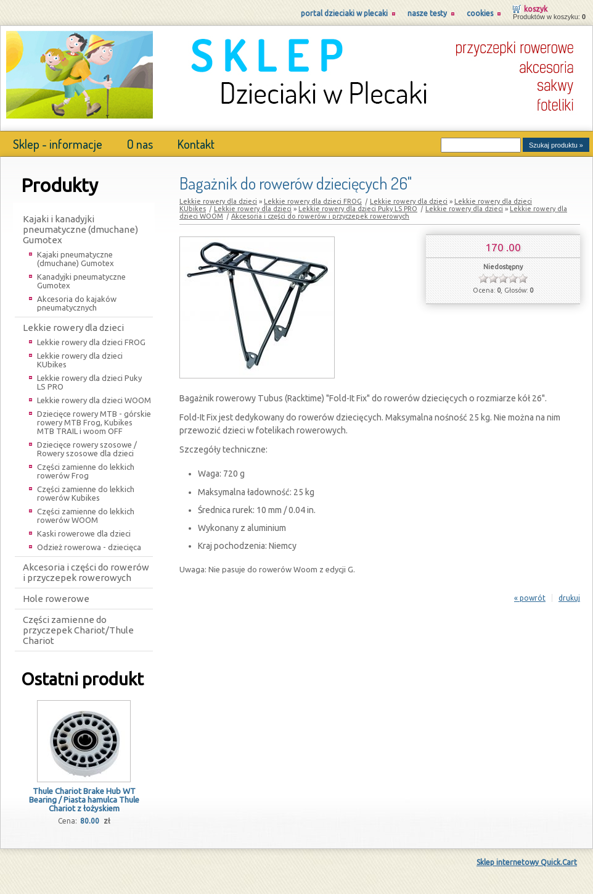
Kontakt (196, 144)
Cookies (480, 13)
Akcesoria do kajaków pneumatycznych (77, 303)
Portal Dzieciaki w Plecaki (344, 13)
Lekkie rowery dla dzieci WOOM (94, 400)
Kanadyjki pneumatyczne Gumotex (81, 281)
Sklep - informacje (57, 144)
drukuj (569, 598)
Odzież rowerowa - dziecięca (89, 547)
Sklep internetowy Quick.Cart (526, 862)
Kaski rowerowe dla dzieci (84, 533)
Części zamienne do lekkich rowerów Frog (85, 471)
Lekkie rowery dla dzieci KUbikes (80, 360)
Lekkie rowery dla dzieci (73, 327)
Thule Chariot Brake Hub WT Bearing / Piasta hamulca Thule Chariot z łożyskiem (84, 800)
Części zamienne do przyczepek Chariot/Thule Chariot (78, 630)
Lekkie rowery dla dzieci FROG (91, 342)
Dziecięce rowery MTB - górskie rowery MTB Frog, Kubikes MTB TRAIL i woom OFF (94, 422)
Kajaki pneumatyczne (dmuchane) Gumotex (75, 258)
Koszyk (535, 9)
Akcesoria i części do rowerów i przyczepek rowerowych (86, 572)
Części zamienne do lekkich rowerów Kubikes (85, 493)
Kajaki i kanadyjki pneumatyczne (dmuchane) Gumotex (80, 229)
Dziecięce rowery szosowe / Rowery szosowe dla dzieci (87, 448)
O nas (140, 144)
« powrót (530, 598)
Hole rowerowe (56, 598)
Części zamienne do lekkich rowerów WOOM (85, 515)
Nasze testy (427, 13)
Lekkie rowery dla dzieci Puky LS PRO (89, 382)
